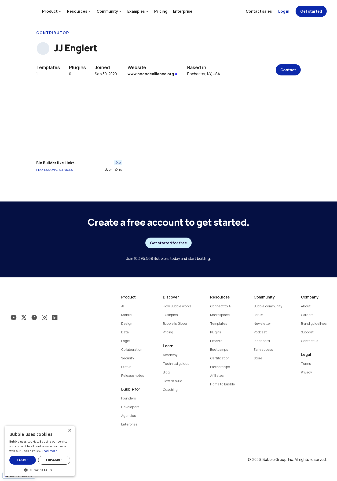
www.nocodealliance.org (153, 73)
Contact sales (259, 11)
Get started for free (168, 243)
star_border (116, 170)
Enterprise (182, 11)
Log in (283, 11)
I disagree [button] (54, 460)
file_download (106, 170)
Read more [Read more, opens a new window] (49, 451)
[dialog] (40, 451)
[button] (39, 470)
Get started (311, 11)
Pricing (160, 11)
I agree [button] (22, 460)
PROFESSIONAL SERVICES (54, 170)
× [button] (69, 431)
